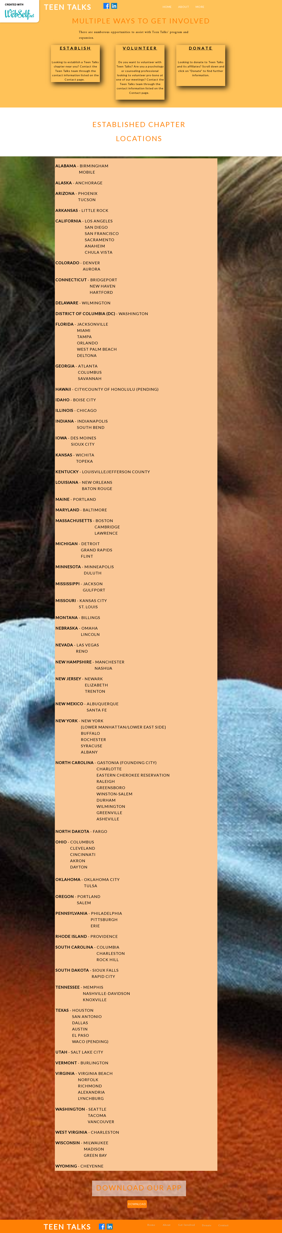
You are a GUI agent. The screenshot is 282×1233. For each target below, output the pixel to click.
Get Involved (186, 1225)
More (200, 6)
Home (151, 1225)
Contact (223, 1225)
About (167, 1225)
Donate (206, 1225)
